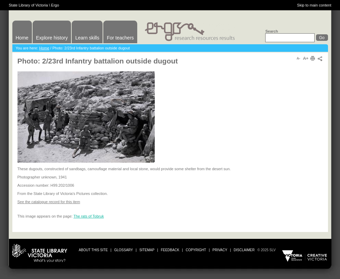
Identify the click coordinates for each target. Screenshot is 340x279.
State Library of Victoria (28, 5)
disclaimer (244, 250)
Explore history (52, 37)
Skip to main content (314, 5)
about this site (93, 250)
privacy (219, 250)
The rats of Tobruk (88, 216)
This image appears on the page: (45, 216)
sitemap (146, 250)
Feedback (170, 250)
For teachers (120, 37)
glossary (123, 250)
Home (22, 37)
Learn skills (87, 37)
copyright (196, 250)
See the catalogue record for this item (48, 202)
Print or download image (297, 172)
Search (271, 31)
